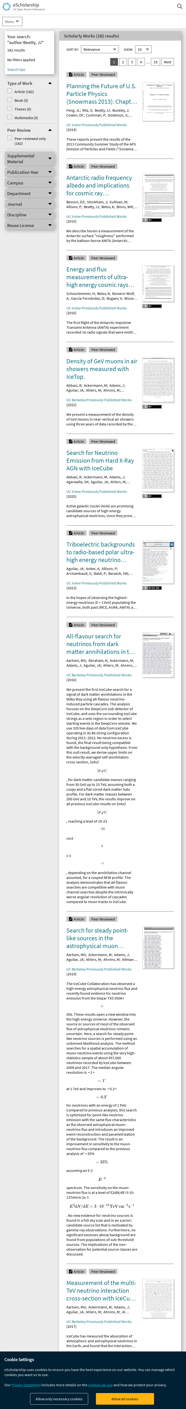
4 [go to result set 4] (141, 61)
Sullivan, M (118, 201)
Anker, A (92, 568)
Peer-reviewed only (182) (30, 141)
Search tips (16, 69)
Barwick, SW (118, 573)
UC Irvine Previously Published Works (96, 124)
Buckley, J (120, 110)
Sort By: (72, 49)
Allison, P (73, 206)
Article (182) (24, 91)
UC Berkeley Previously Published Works (99, 399)
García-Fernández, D (87, 298)
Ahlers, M (93, 390)
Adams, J (116, 385)
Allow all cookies (124, 1398)
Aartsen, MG (76, 660)
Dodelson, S (117, 115)
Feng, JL (73, 110)
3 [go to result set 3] (132, 61)
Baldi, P (100, 573)
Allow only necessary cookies (59, 1398)
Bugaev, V (114, 298)
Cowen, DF (75, 115)
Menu (9, 21)
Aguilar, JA (75, 390)
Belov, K (107, 206)
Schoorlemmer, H (80, 293)
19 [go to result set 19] (155, 61)
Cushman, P (95, 115)
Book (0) (21, 100)
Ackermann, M (95, 385)
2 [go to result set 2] (123, 61)
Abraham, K (97, 660)
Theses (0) (23, 109)
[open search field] (180, 6)
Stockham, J (97, 201)
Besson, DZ (75, 201)
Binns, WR (124, 206)
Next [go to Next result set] (167, 61)
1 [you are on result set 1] (114, 61)
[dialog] (93, 1380)
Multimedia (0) (26, 117)
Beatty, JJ (102, 110)
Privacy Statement (26, 1384)
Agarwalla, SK (77, 481)
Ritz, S (87, 110)
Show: (128, 49)
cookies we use (100, 1384)
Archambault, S (78, 573)
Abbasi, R (73, 385)
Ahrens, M (111, 390)
